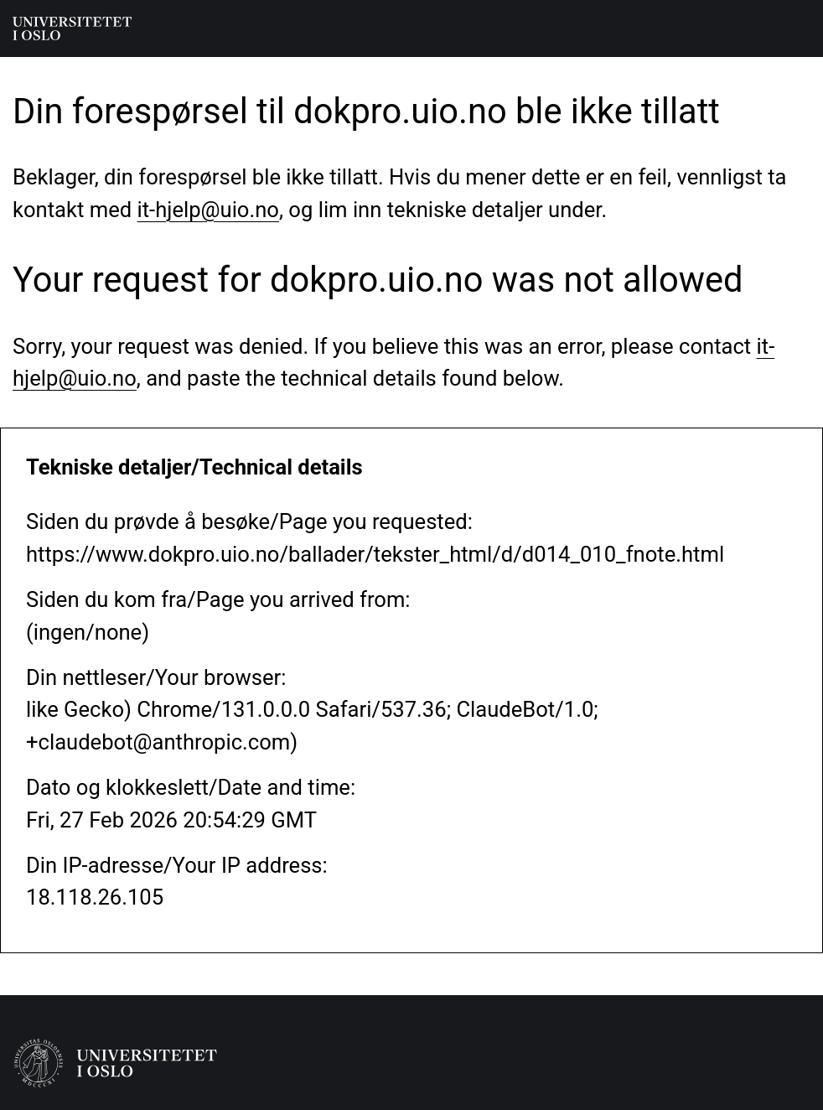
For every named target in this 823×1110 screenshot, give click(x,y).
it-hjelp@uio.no (208, 209)
